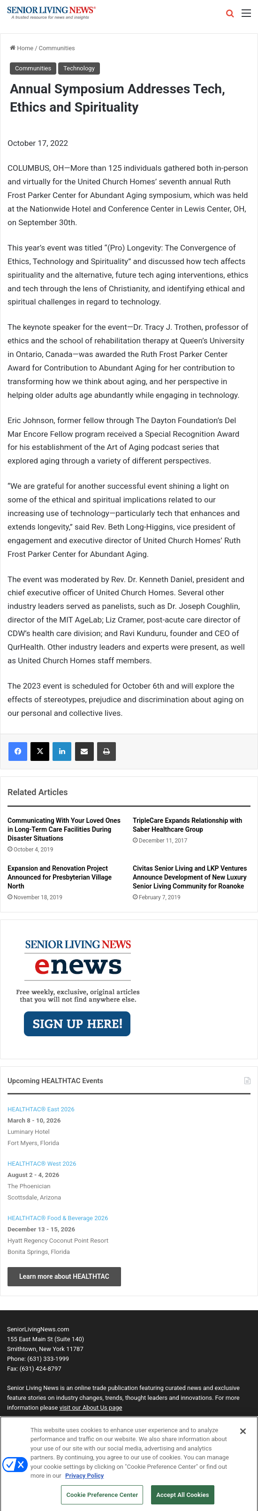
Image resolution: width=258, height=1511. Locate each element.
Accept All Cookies (182, 1499)
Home (21, 48)
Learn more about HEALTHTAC (64, 1276)
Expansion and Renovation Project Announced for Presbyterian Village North (60, 877)
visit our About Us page (91, 1407)
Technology (79, 68)
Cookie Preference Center (102, 1499)
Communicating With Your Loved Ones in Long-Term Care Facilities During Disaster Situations (64, 829)
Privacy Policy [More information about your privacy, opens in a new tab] (84, 1479)
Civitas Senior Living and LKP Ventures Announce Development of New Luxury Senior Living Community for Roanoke (190, 877)
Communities (57, 48)
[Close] (243, 1435)
